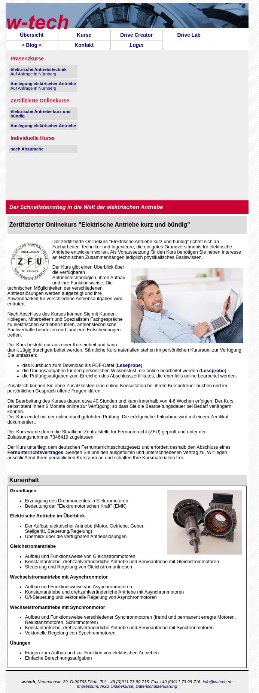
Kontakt (84, 45)
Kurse (84, 35)
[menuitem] (32, 35)
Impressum (87, 686)
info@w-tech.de (217, 681)
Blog (31, 45)
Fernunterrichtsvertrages (35, 452)
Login (136, 45)
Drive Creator (136, 35)
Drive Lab (189, 35)
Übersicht (31, 35)
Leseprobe (129, 365)
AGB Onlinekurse (116, 686)
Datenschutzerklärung (156, 686)
